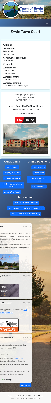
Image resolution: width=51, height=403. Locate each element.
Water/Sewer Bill (39, 167)
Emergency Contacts (12, 178)
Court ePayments (38, 186)
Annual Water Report (12, 192)
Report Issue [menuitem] (38, 396)
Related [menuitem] (18, 396)
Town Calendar (12, 167)
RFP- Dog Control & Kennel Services (12, 185)
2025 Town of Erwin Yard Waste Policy (26, 214)
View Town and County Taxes (38, 179)
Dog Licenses (39, 173)
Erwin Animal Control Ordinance (26, 203)
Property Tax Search (12, 173)
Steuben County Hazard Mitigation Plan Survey (26, 208)
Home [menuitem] (10, 396)
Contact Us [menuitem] (27, 396)
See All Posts (25, 385)
